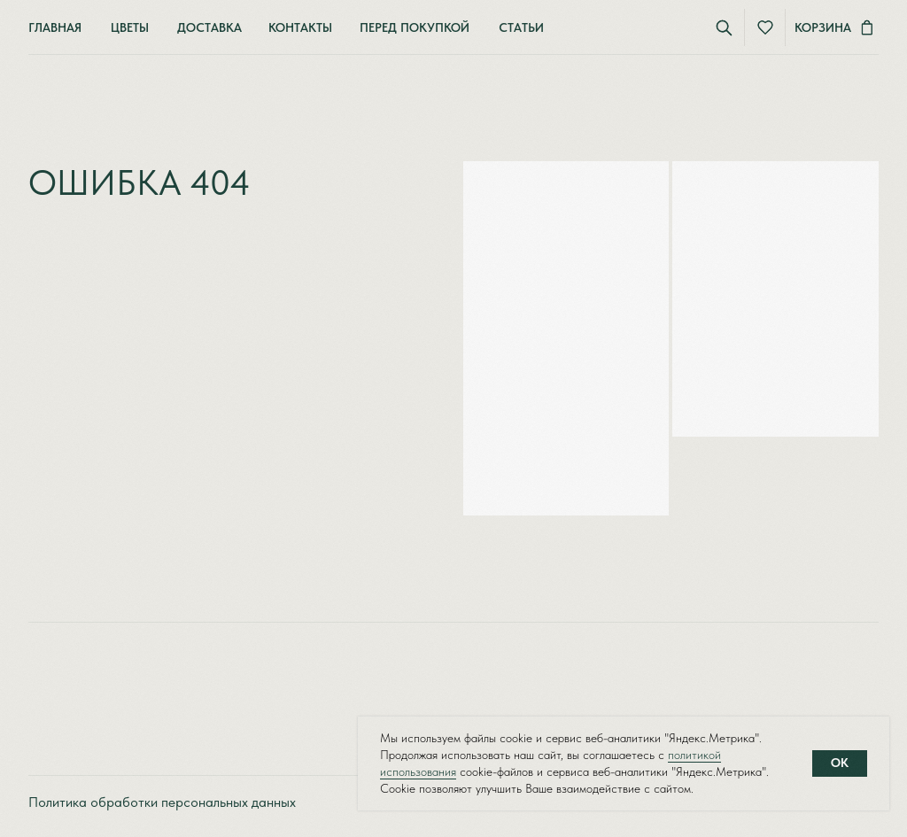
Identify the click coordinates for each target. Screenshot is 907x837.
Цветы (130, 27)
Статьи (521, 27)
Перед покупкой (414, 27)
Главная (54, 27)
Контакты (300, 27)
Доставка (209, 27)
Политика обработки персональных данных (162, 802)
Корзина (823, 27)
